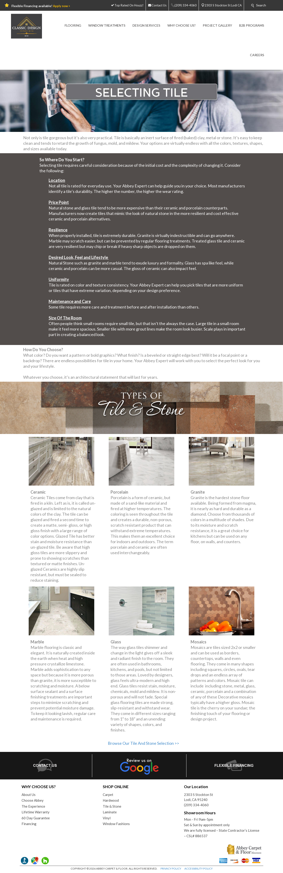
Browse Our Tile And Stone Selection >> (143, 743)
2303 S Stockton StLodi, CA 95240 (198, 797)
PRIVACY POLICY (171, 868)
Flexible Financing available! (40, 6)
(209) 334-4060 (196, 805)
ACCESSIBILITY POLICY (198, 868)
